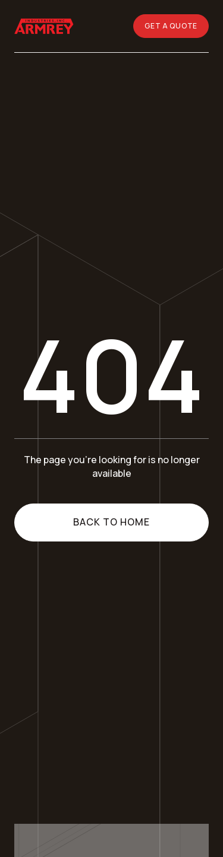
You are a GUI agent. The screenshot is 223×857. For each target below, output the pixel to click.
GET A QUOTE (171, 26)
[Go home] (45, 26)
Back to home (111, 521)
